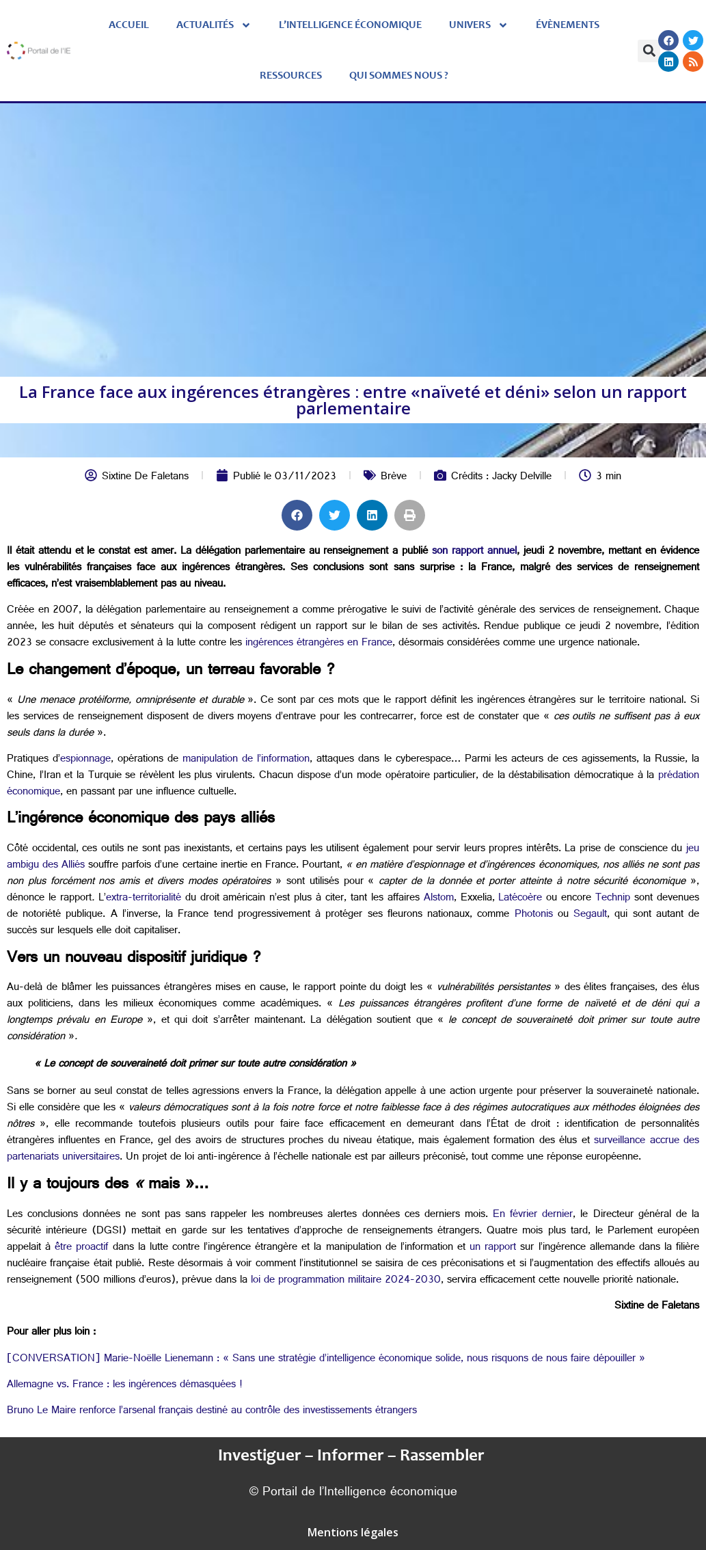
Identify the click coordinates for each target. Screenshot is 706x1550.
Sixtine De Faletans (145, 477)
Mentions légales (353, 1532)
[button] (649, 51)
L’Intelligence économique (350, 25)
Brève (394, 477)
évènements (567, 25)
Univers (478, 25)
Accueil (129, 25)
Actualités (214, 25)
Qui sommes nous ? (398, 75)
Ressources (291, 75)
